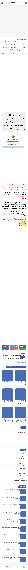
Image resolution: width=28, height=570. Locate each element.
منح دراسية (22, 475)
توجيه (24, 460)
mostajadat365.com (7, 566)
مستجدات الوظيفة (21, 39)
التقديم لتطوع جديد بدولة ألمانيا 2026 (12, 534)
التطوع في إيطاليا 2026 (20, 456)
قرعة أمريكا (22, 468)
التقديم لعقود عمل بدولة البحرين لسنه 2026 (11, 504)
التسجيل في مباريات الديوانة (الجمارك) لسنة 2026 (8, 402)
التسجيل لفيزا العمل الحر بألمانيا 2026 (12, 549)
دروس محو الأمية (21, 463)
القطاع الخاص (22, 458)
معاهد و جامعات (21, 473)
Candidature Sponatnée (19, 480)
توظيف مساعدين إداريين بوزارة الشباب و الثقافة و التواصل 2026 (20, 402)
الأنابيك (23, 453)
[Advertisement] (14, 22)
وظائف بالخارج (22, 478)
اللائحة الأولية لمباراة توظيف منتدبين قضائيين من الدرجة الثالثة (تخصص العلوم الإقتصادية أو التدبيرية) (14, 219)
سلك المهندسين (21, 465)
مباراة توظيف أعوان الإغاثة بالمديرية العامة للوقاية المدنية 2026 (8, 420)
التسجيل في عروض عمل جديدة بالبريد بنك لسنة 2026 (21, 383)
